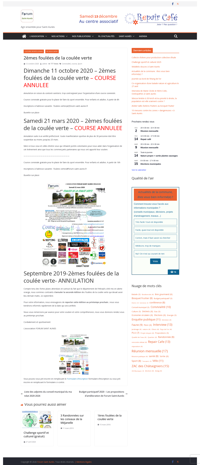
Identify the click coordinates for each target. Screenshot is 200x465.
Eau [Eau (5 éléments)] (157, 311)
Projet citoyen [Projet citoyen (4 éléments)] (147, 333)
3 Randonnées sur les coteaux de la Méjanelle (72, 419)
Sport (80, 64)
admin (44, 64)
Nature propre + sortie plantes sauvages (159, 156)
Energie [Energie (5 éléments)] (172, 315)
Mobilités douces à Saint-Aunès (146, 66)
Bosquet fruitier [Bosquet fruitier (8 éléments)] (142, 298)
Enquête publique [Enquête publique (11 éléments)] (146, 319)
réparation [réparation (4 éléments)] (137, 346)
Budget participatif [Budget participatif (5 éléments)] (163, 298)
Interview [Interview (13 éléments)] (162, 324)
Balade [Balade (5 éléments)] (136, 294)
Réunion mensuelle (149, 131)
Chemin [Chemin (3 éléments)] (135, 303)
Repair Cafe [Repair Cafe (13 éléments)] (159, 342)
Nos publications (81, 36)
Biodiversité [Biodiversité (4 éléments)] (148, 294)
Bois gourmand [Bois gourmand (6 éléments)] (163, 294)
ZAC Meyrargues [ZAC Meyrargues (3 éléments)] (138, 371)
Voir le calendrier (139, 170)
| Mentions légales (83, 462)
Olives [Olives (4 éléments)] (155, 329)
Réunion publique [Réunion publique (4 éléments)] (140, 356)
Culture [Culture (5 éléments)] (136, 311)
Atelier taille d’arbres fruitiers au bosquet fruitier (153, 106)
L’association (37, 36)
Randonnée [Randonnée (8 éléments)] (166, 337)
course (74, 64)
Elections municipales (151, 164)
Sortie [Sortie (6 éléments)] (164, 356)
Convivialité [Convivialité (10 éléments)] (161, 307)
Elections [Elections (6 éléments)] (160, 315)
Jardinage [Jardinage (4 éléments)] (136, 329)
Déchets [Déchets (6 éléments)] (147, 311)
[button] (45, 36)
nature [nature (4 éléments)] (146, 329)
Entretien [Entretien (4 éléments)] (166, 320)
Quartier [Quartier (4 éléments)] (152, 337)
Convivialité (66, 64)
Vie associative (52, 51)
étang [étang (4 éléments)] (158, 371)
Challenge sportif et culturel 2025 (146, 62)
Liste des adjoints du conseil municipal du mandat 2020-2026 (46, 393)
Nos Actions (58, 36)
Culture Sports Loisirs (34, 51)
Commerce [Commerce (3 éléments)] (144, 303)
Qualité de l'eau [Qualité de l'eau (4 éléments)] (139, 337)
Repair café (146, 139)
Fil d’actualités (106, 36)
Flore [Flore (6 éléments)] (148, 325)
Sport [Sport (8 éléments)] (136, 361)
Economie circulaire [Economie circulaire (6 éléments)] (142, 315)
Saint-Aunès (125, 36)
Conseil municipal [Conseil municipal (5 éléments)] (140, 307)
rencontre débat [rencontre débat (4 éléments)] (139, 342)
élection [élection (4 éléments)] (149, 371)
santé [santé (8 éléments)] (153, 356)
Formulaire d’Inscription (77, 378)
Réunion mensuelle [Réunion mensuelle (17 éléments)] (150, 351)
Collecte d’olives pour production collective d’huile (154, 57)
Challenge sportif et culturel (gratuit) (36, 434)
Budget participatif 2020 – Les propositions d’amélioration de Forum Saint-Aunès (103, 393)
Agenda (143, 36)
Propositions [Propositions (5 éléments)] (162, 333)
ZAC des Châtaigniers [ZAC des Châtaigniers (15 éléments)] (150, 366)
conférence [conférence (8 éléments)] (157, 302)
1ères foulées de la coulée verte (110, 417)
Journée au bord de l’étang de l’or (146, 78)
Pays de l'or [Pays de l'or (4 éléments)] (166, 329)
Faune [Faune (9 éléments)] (137, 325)
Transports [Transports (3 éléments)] (146, 361)
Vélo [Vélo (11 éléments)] (157, 360)
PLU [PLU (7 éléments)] (135, 333)
